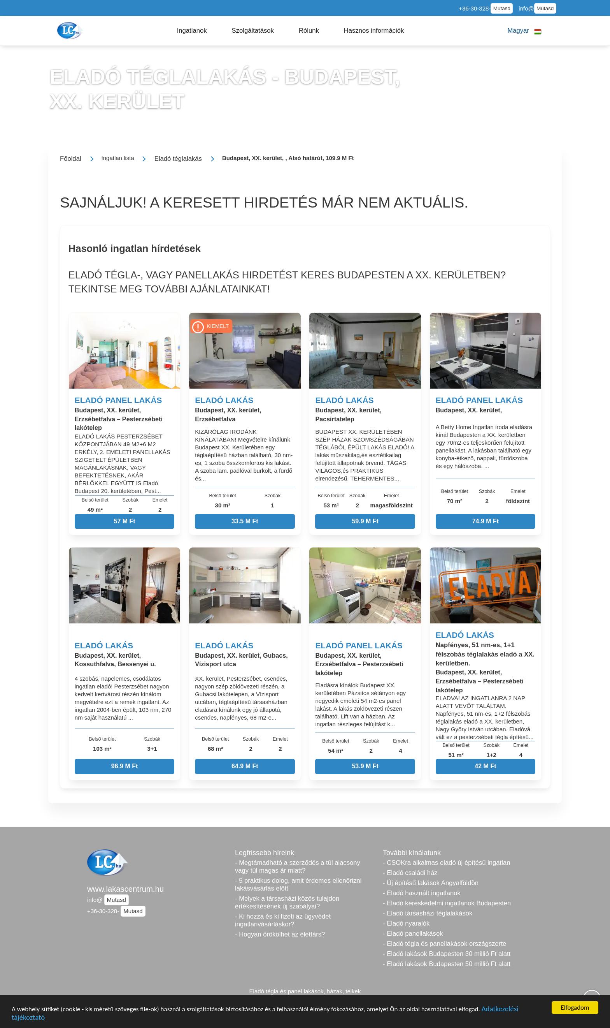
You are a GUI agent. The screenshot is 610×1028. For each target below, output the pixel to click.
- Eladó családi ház (410, 873)
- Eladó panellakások (413, 933)
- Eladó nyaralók (406, 923)
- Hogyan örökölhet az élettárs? (280, 934)
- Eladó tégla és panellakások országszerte (444, 943)
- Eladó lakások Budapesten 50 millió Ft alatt (446, 964)
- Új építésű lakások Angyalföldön (431, 883)
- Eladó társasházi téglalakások (427, 913)
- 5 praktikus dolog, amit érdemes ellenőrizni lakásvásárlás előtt (298, 884)
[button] (192, 30)
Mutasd (501, 8)
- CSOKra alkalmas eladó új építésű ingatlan (446, 862)
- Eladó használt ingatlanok (422, 893)
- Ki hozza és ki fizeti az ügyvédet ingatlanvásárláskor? (283, 920)
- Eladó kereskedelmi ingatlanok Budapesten (447, 903)
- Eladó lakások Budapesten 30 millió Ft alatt (446, 954)
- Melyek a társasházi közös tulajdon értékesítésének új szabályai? (287, 902)
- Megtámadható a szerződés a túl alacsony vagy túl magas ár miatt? (297, 866)
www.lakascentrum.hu (125, 889)
